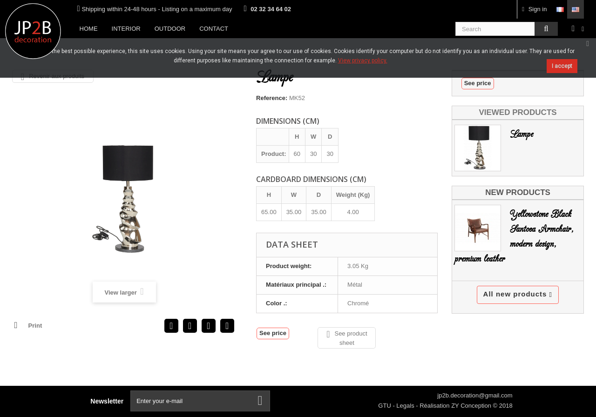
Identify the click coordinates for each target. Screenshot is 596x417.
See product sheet (346, 338)
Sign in (534, 9)
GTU (385, 405)
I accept (562, 66)
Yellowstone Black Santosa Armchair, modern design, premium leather (514, 236)
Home (89, 28)
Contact (213, 28)
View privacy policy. (362, 60)
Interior (126, 28)
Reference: (271, 97)
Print (35, 325)
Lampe (521, 134)
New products (517, 192)
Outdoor (170, 28)
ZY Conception (472, 405)
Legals (406, 405)
